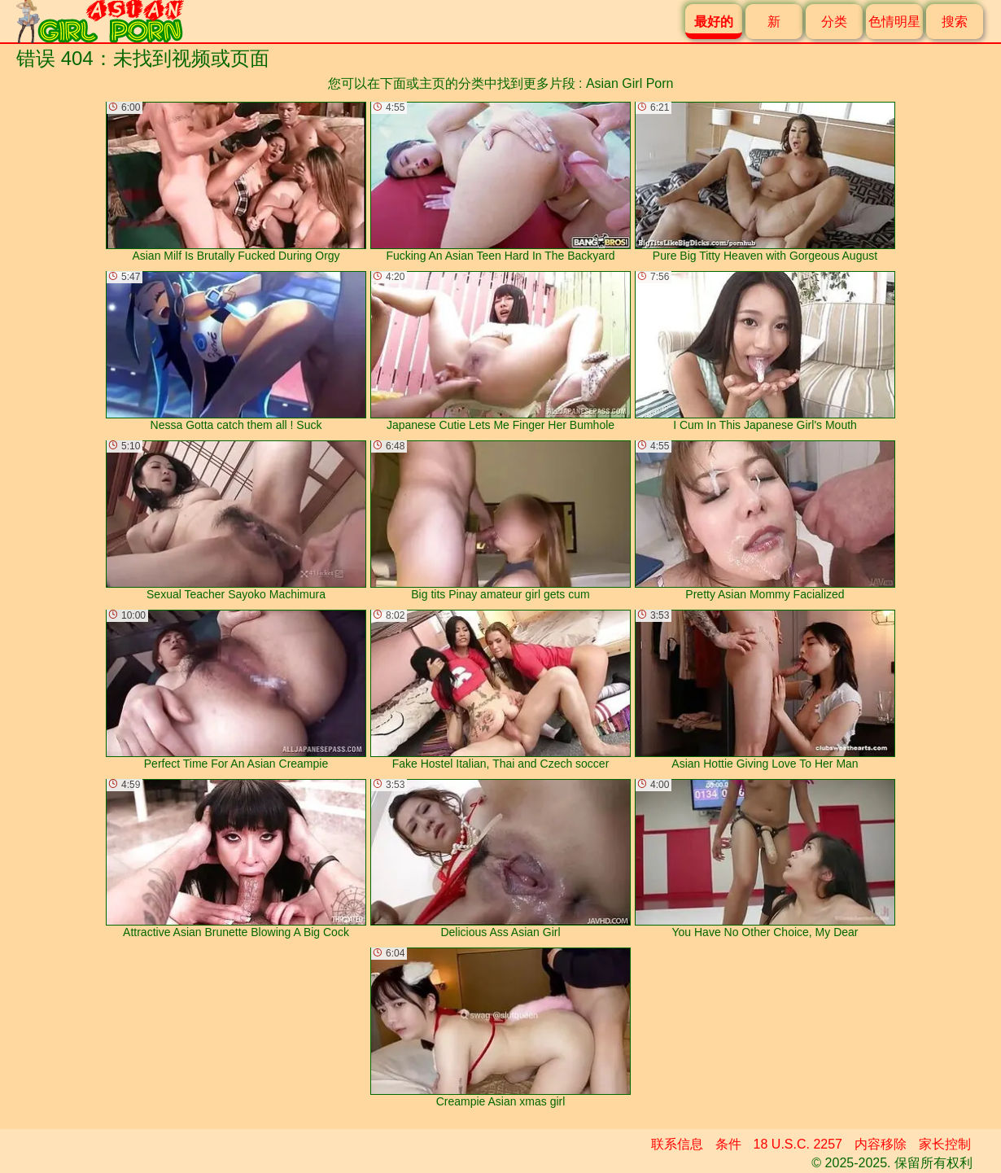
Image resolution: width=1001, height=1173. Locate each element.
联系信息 (677, 1144)
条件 (728, 1144)
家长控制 (945, 1144)
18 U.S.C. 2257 (798, 1144)
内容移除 (881, 1144)
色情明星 (894, 21)
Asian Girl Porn (630, 83)
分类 (834, 21)
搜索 (955, 21)
